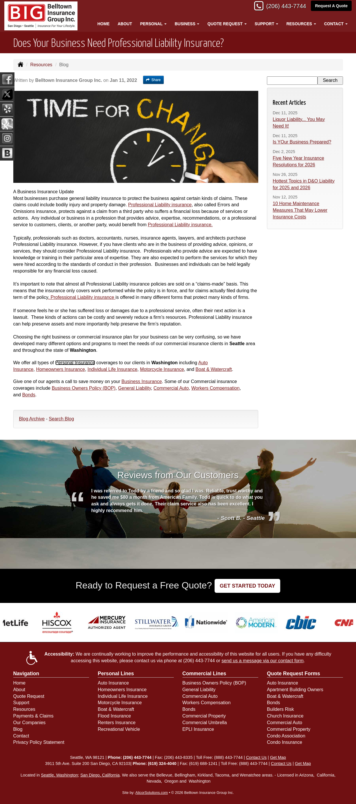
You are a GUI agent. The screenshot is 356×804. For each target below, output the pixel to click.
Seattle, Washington (59, 775)
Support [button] (266, 23)
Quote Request (29, 696)
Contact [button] (336, 23)
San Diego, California (100, 775)
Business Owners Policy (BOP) (84, 388)
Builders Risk (280, 709)
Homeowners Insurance (60, 369)
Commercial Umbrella (204, 722)
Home (103, 23)
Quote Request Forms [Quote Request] (293, 673)
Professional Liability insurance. (180, 224)
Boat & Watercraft (213, 369)
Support (21, 702)
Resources (41, 64)
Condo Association (286, 735)
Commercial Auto (171, 388)
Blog (18, 729)
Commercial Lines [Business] (204, 673)
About (125, 23)
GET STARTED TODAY (247, 586)
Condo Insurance (284, 742)
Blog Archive (32, 418)
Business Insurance (141, 381)
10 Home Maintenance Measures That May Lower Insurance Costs (300, 210)
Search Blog (61, 418)
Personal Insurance (75, 362)
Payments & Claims (33, 715)
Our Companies (29, 722)
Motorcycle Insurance (162, 369)
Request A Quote (331, 6)
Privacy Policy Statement (38, 742)
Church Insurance (285, 715)
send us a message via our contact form (263, 660)
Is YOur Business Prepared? (302, 141)
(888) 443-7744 (228, 757)
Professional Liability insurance (160, 204)
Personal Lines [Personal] (116, 673)
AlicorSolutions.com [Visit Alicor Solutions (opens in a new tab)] (151, 792)
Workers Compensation (215, 388)
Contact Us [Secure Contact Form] (256, 757)
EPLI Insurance (198, 729)
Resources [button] (301, 23)
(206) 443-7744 (283, 6)
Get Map (278, 757)
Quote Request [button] (226, 23)
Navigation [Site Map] (26, 673)
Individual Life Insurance (113, 369)
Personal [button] (153, 23)
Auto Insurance (113, 682)
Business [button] (187, 23)
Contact (21, 735)
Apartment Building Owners (295, 689)
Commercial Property (204, 715)
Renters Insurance (117, 722)
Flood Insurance (114, 715)
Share (153, 80)
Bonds (28, 394)
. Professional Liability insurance (81, 297)
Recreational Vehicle (119, 729)
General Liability (134, 388)
